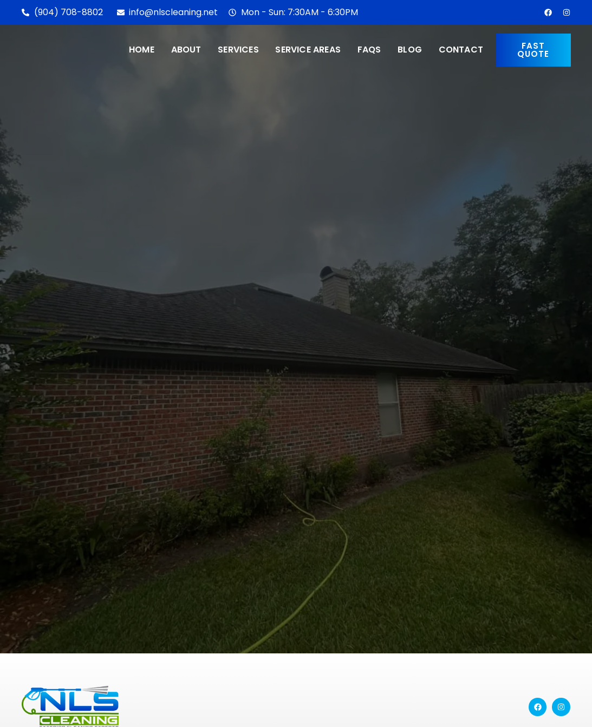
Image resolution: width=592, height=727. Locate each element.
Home (142, 49)
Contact (460, 49)
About (186, 49)
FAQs (369, 49)
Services (238, 49)
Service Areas (308, 49)
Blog (410, 49)
